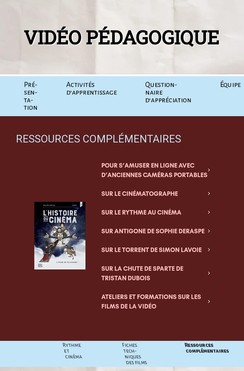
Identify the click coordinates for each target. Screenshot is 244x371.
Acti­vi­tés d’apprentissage (91, 88)
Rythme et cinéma (119, 351)
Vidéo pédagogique (119, 37)
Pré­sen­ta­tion (30, 96)
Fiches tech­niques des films (180, 353)
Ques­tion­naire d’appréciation (168, 92)
